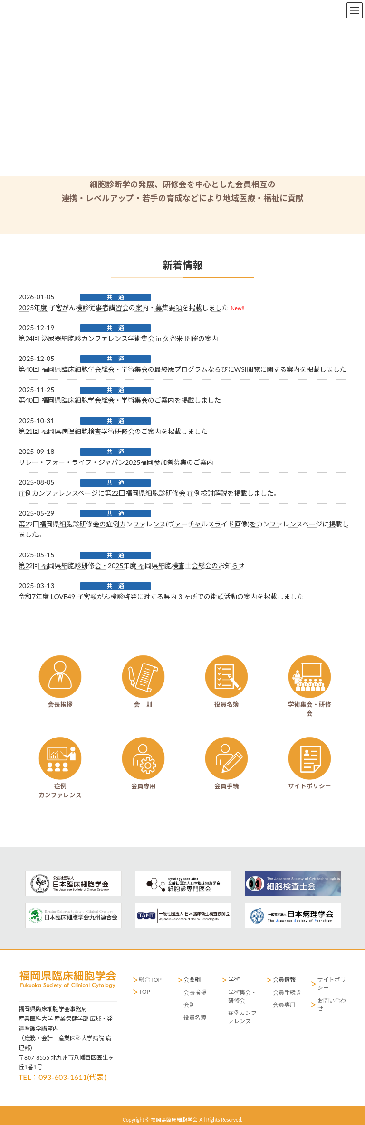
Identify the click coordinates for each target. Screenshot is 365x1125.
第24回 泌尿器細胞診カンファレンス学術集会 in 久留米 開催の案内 (118, 338)
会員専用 (284, 1004)
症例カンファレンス (242, 1016)
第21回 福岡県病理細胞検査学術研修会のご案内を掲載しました (113, 431)
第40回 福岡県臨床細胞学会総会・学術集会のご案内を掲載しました (120, 400)
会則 (189, 1004)
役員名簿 (194, 1017)
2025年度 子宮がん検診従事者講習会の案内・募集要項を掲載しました (124, 308)
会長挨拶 (194, 992)
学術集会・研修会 (242, 996)
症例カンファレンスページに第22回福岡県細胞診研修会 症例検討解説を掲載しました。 (149, 493)
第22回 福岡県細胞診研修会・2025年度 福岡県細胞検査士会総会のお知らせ (132, 566)
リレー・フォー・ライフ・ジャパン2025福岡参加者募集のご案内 (116, 462)
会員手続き (287, 992)
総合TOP (150, 979)
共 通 (115, 297)
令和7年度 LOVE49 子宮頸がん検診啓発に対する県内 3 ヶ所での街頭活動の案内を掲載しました (161, 596)
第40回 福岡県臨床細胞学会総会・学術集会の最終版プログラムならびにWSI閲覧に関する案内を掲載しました (182, 369)
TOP (144, 991)
